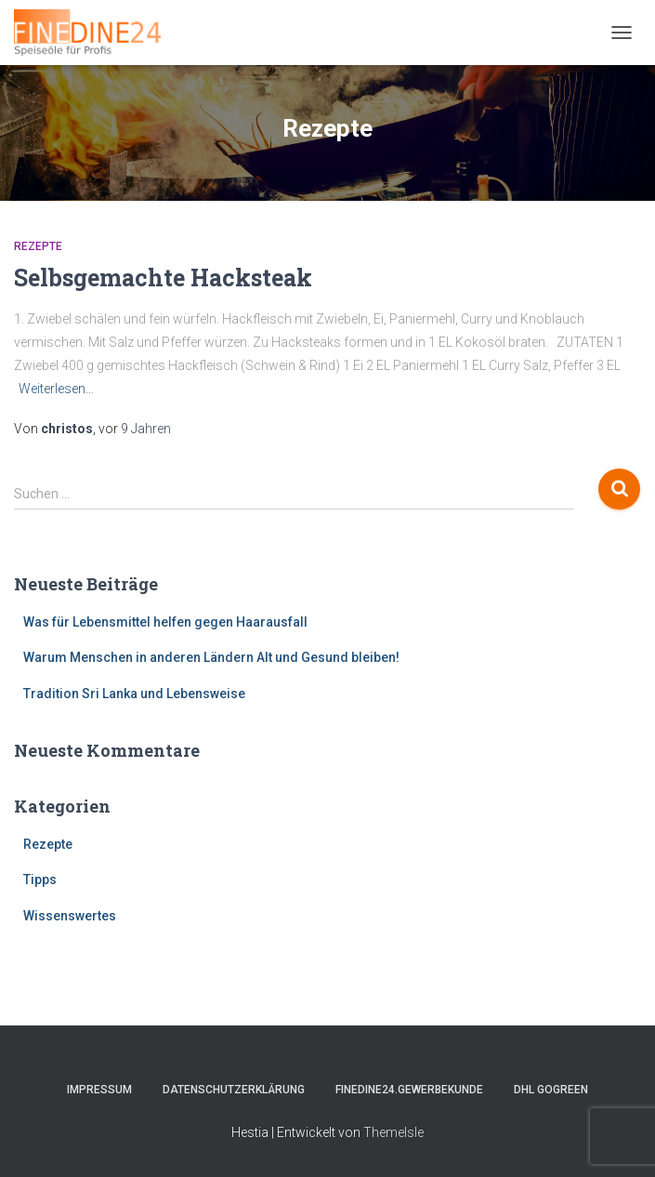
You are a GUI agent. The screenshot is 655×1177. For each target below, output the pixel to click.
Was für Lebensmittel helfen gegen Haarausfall (165, 622)
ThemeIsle (393, 1132)
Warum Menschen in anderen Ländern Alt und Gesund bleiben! (211, 657)
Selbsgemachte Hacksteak (163, 277)
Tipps (40, 879)
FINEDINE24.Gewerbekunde (409, 1089)
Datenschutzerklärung (234, 1089)
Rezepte (38, 246)
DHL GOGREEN (551, 1089)
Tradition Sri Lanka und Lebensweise (134, 693)
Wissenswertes (69, 915)
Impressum (99, 1089)
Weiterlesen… (56, 388)
